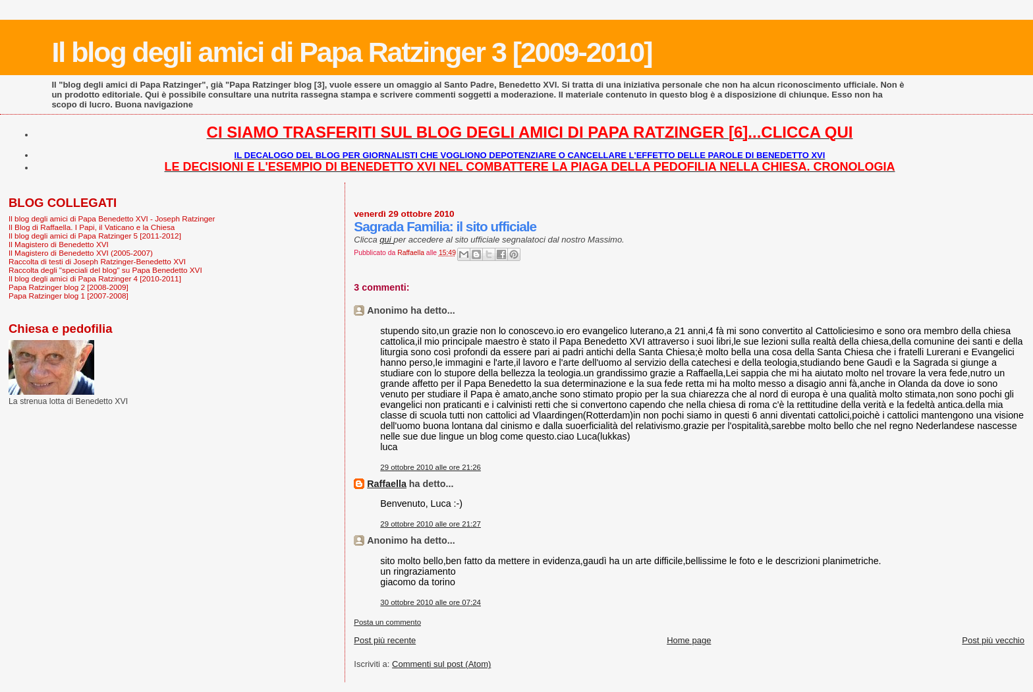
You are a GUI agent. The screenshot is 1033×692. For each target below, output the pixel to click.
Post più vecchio (993, 640)
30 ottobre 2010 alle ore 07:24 (430, 602)
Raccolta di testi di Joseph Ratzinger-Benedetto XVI (97, 261)
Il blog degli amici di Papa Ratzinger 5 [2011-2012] (95, 235)
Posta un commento (387, 622)
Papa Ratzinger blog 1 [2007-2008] (68, 295)
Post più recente (385, 640)
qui (386, 240)
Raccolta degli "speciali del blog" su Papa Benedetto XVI (105, 270)
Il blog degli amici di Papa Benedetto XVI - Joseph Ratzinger (112, 218)
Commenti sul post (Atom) (441, 664)
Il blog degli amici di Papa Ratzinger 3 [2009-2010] (351, 52)
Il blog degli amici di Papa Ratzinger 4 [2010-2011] (95, 278)
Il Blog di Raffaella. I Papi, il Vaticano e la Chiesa (92, 227)
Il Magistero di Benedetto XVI (59, 244)
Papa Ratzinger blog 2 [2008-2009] (68, 287)
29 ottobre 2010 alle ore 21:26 (430, 467)
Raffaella (386, 483)
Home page (689, 640)
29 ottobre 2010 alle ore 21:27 (430, 524)
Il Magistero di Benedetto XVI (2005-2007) (81, 252)
